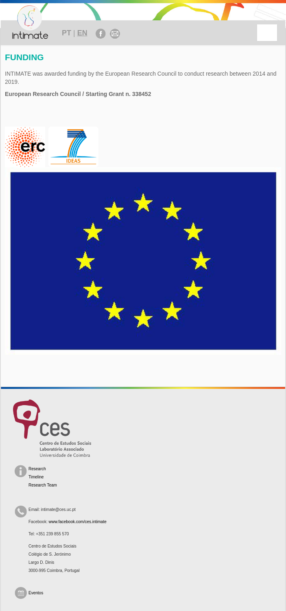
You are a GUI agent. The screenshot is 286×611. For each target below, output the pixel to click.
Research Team (42, 485)
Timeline (36, 477)
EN (82, 33)
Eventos (35, 593)
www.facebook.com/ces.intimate (77, 521)
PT (66, 33)
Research (37, 469)
